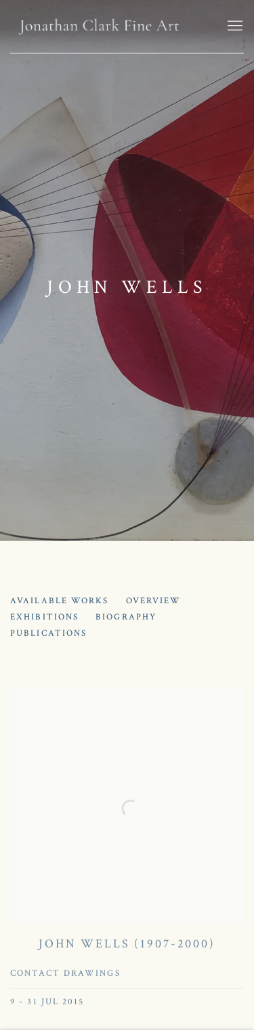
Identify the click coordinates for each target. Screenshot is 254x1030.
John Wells (127, 287)
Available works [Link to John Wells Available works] (59, 601)
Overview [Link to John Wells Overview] (154, 601)
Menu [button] (234, 26)
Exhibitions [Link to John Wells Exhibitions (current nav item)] (44, 617)
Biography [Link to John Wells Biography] (126, 617)
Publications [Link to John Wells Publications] (48, 633)
